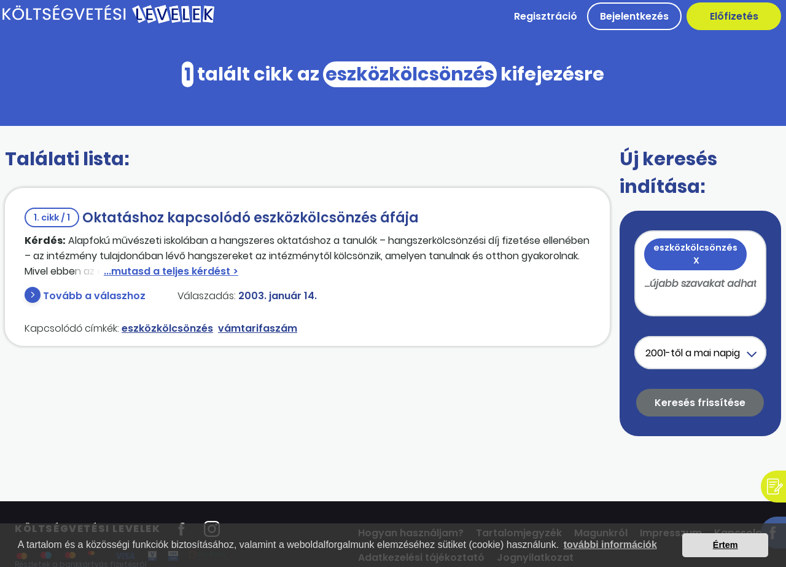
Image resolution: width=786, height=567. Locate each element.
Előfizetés (734, 16)
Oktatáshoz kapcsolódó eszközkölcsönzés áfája (222, 217)
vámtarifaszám (257, 328)
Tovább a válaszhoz (94, 296)
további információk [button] (610, 544)
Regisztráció (545, 16)
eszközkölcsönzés (167, 328)
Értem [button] (725, 545)
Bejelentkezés (634, 16)
